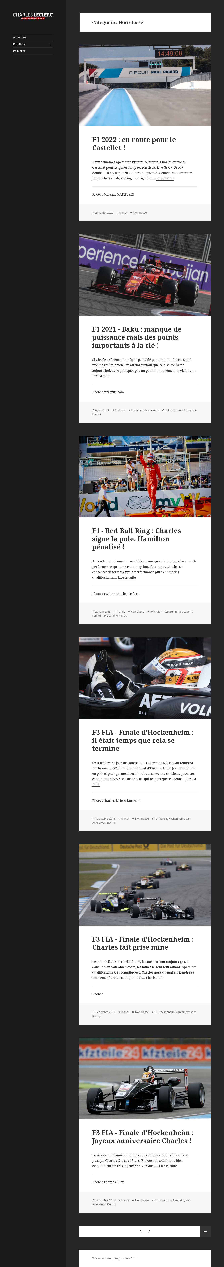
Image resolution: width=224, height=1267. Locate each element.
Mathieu (120, 410)
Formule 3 (160, 818)
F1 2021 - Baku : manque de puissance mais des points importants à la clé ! (137, 337)
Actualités (19, 37)
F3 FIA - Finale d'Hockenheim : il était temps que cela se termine (143, 740)
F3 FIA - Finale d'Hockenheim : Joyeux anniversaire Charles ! (143, 1136)
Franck (123, 212)
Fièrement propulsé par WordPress (115, 1258)
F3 (155, 1012)
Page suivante (205, 1231)
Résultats (19, 44)
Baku (168, 410)
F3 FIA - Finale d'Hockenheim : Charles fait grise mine (143, 943)
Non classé (140, 212)
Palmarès (19, 51)
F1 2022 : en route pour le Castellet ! (134, 143)
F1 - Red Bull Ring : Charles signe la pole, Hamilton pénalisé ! (136, 538)
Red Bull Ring (172, 611)
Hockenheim (176, 818)
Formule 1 (137, 410)
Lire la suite (165, 178)
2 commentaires (117, 615)
